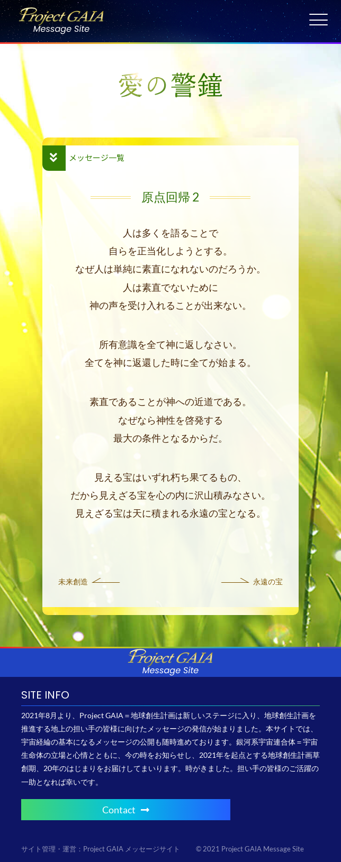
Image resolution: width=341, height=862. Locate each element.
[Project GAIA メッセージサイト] (61, 11)
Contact (125, 809)
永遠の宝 (268, 581)
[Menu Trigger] (318, 20)
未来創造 (73, 581)
